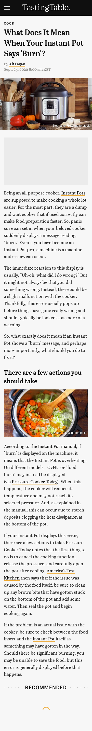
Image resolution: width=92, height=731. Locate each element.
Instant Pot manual (57, 446)
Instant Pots (73, 193)
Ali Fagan (17, 64)
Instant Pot (44, 638)
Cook (9, 23)
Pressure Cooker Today (34, 481)
